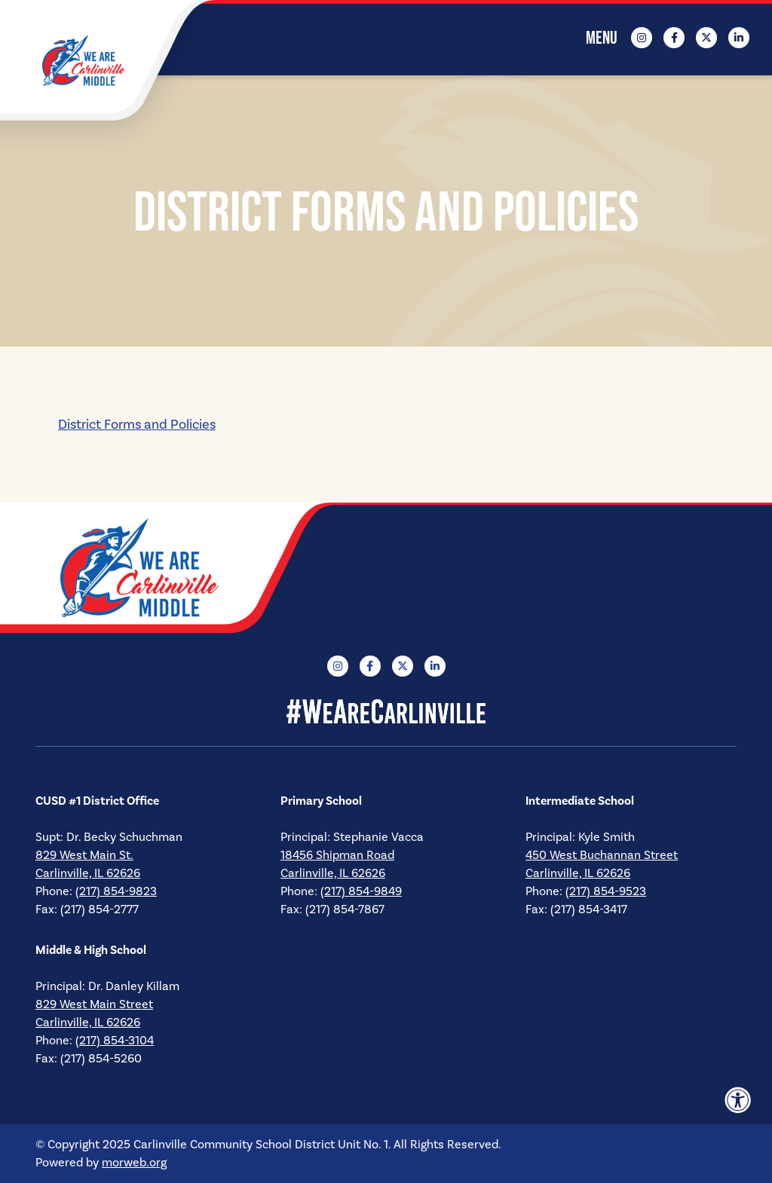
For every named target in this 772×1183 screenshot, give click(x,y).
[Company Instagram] (641, 37)
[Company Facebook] (674, 37)
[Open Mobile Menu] (603, 37)
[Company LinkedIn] (738, 37)
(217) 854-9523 (605, 891)
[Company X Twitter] (706, 37)
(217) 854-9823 (116, 891)
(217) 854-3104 (114, 1040)
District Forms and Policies (137, 424)
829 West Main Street (94, 1004)
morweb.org (134, 1162)
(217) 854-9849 (361, 891)
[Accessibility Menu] (738, 1100)
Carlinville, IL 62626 (87, 873)
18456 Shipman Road (337, 855)
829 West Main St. (84, 855)
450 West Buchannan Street (601, 855)
